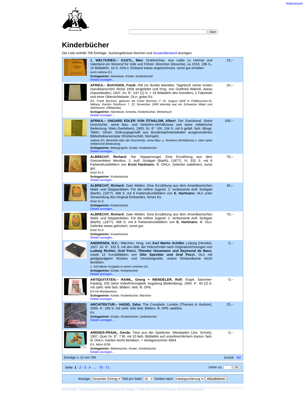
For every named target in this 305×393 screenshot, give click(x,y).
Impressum (294, 3)
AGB (157, 25)
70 (101, 367)
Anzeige (84, 379)
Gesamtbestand (165, 53)
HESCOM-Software (165, 389)
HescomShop (69, 389)
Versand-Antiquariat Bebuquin (168, 10)
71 (108, 367)
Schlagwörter (179, 20)
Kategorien (158, 20)
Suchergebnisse (204, 20)
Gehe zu (215, 367)
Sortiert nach (164, 379)
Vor (238, 357)
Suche (142, 20)
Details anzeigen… (102, 79)
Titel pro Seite (132, 379)
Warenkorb (142, 25)
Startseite (127, 20)
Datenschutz (173, 25)
